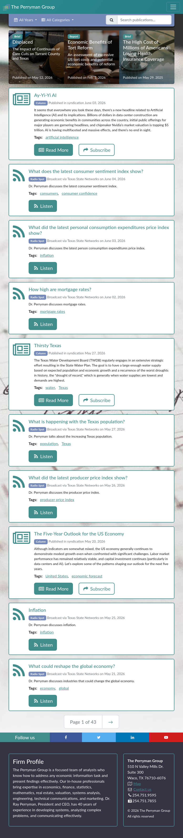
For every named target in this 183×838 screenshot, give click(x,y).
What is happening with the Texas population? (77, 421)
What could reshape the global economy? (72, 666)
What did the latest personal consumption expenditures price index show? (99, 230)
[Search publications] (144, 20)
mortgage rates (52, 311)
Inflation (37, 610)
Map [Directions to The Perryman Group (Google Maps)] (137, 783)
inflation (47, 255)
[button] (25, 20)
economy (47, 688)
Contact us (142, 789)
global (64, 688)
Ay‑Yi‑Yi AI (45, 95)
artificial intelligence (62, 137)
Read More (53, 150)
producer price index (57, 499)
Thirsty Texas (47, 345)
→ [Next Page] (110, 722)
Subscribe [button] (97, 150)
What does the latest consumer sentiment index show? (86, 171)
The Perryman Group (29, 7)
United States (57, 576)
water (50, 387)
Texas (63, 387)
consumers (49, 193)
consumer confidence (79, 193)
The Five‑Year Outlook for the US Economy (79, 533)
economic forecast (87, 576)
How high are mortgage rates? (60, 289)
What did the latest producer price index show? (78, 477)
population (49, 443)
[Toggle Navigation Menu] (173, 7)
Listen (43, 206)
